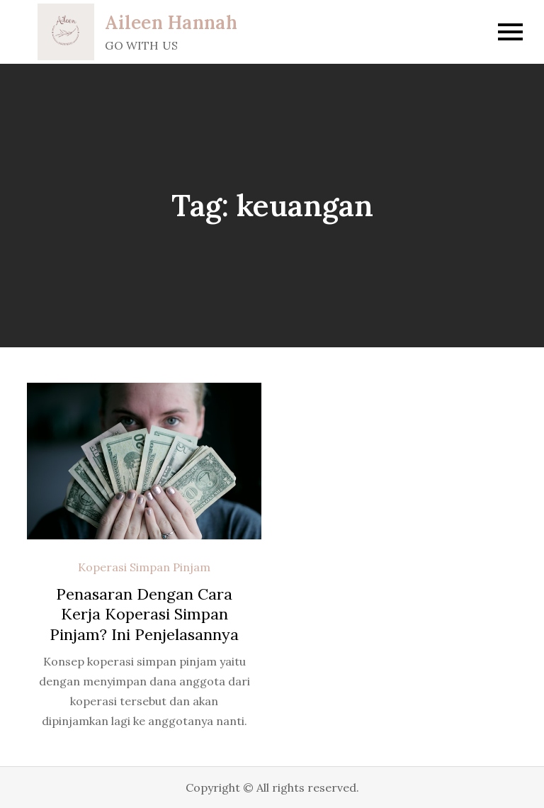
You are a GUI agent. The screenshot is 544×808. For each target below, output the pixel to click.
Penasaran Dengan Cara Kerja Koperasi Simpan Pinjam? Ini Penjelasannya (144, 614)
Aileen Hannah (171, 22)
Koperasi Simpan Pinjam (144, 567)
